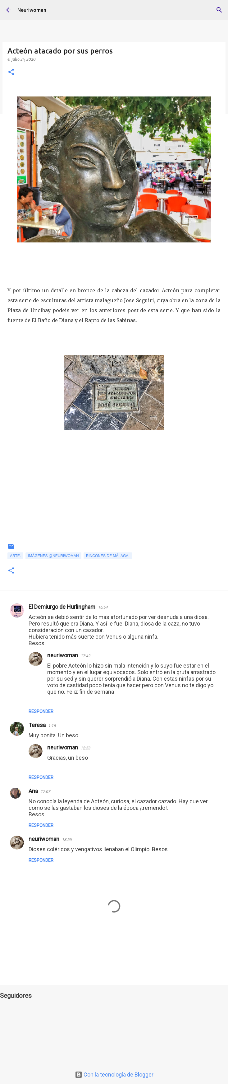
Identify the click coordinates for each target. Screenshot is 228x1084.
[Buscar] (219, 9)
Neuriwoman (31, 10)
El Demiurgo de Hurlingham (62, 606)
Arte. (15, 556)
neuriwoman (62, 655)
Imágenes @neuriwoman (53, 556)
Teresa (37, 725)
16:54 (102, 607)
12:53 (85, 748)
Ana (33, 791)
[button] (11, 72)
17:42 (85, 656)
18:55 (66, 839)
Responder (41, 711)
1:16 (52, 725)
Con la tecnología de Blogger (114, 1074)
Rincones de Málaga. (108, 556)
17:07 (45, 791)
